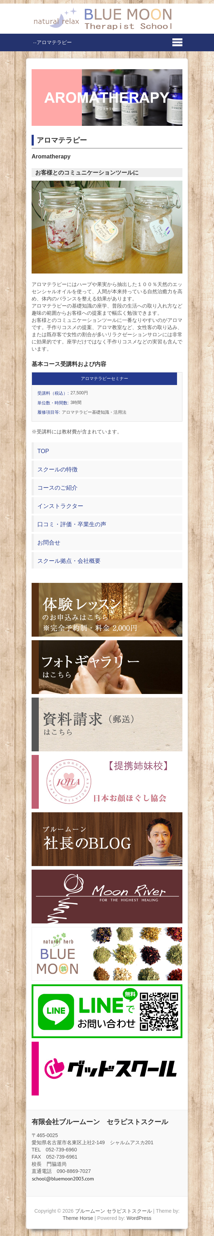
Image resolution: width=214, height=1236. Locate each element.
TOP (43, 451)
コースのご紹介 (57, 488)
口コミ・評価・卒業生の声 (71, 524)
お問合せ (48, 542)
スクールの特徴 (57, 469)
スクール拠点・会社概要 (69, 561)
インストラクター (60, 506)
